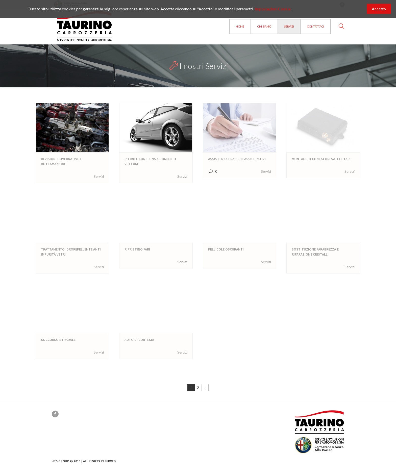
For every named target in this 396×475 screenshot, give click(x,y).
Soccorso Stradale (58, 339)
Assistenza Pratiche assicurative (237, 159)
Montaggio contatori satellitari (321, 159)
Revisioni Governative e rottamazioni (61, 161)
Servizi (99, 176)
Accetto (379, 8)
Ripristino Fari (137, 249)
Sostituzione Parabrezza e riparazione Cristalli (315, 252)
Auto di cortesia (139, 339)
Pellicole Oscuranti (226, 249)
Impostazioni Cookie (273, 8)
